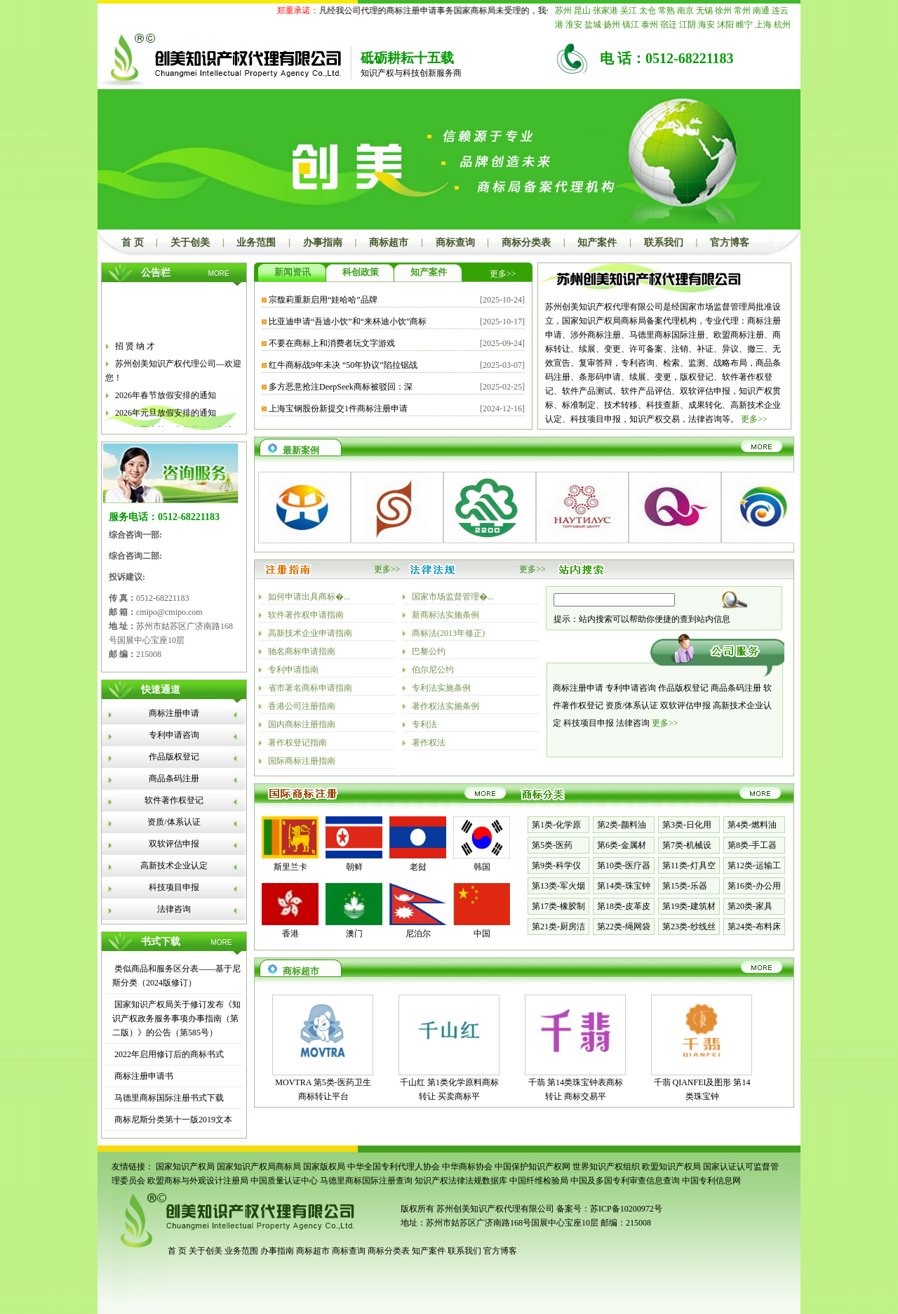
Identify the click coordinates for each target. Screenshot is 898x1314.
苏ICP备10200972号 (626, 1209)
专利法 (424, 724)
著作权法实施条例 (445, 706)
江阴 (687, 24)
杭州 (782, 24)
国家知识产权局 (185, 1167)
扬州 (611, 24)
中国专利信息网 (711, 1181)
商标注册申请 (174, 713)
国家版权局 (324, 1167)
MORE (218, 273)
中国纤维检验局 (538, 1181)
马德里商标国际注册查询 (366, 1181)
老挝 (418, 867)
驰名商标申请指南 (301, 651)
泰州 (649, 24)
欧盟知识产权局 (671, 1167)
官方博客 (729, 242)
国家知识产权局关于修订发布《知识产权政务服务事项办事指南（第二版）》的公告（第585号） (176, 1018)
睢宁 (744, 24)
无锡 (704, 10)
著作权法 (428, 743)
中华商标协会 (467, 1167)
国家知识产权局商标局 (259, 1167)
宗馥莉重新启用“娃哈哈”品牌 (323, 300)
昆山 (582, 10)
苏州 (563, 10)
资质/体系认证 (173, 822)
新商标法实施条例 (445, 615)
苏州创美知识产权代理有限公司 (494, 1209)
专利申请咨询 (174, 735)
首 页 (132, 242)
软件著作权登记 (174, 800)
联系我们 (663, 242)
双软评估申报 (174, 844)
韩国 (482, 867)
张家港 (605, 10)
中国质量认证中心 (284, 1181)
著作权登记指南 (297, 743)
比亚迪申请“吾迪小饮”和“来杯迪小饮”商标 (348, 321)
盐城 (592, 24)
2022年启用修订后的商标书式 (168, 1054)
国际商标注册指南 (301, 761)
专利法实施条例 (441, 688)
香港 (290, 933)
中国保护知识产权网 (532, 1167)
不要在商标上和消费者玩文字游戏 (332, 343)
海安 (706, 24)
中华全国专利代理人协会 (393, 1167)
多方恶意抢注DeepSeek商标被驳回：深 (341, 387)
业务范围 (256, 242)
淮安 (573, 24)
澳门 (354, 933)
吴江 (628, 10)
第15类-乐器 (684, 886)
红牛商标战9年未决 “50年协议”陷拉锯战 (343, 365)
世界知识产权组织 (606, 1167)
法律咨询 (174, 909)
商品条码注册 (174, 778)
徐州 (723, 10)
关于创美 (190, 242)
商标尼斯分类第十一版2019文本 (172, 1119)
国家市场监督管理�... (453, 597)
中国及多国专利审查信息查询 (625, 1181)
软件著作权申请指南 (306, 615)
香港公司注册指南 (301, 706)
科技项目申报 (174, 887)
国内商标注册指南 (301, 724)
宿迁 (668, 24)
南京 (685, 10)
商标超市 (388, 242)
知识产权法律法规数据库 (461, 1181)
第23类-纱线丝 (689, 926)
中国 (482, 933)
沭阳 (725, 24)
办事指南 (322, 242)
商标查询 (455, 242)
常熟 (666, 10)
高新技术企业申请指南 (310, 633)
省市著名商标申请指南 (310, 688)
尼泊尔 (418, 933)
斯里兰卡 (290, 867)
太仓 (647, 10)
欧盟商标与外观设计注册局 (197, 1181)
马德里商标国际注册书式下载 (168, 1098)
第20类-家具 (750, 906)
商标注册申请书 (142, 1076)
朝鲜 (354, 867)
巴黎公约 (428, 651)
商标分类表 (526, 242)
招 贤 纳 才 (135, 382)
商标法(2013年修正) (448, 633)
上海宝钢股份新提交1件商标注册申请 (338, 408)
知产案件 (597, 242)
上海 (763, 24)
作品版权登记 (174, 757)
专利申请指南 (293, 670)
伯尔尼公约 (433, 670)
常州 (742, 10)
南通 (761, 10)
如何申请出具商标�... (309, 597)
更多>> (503, 274)
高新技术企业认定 (174, 865)
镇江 (630, 24)
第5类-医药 (552, 845)
